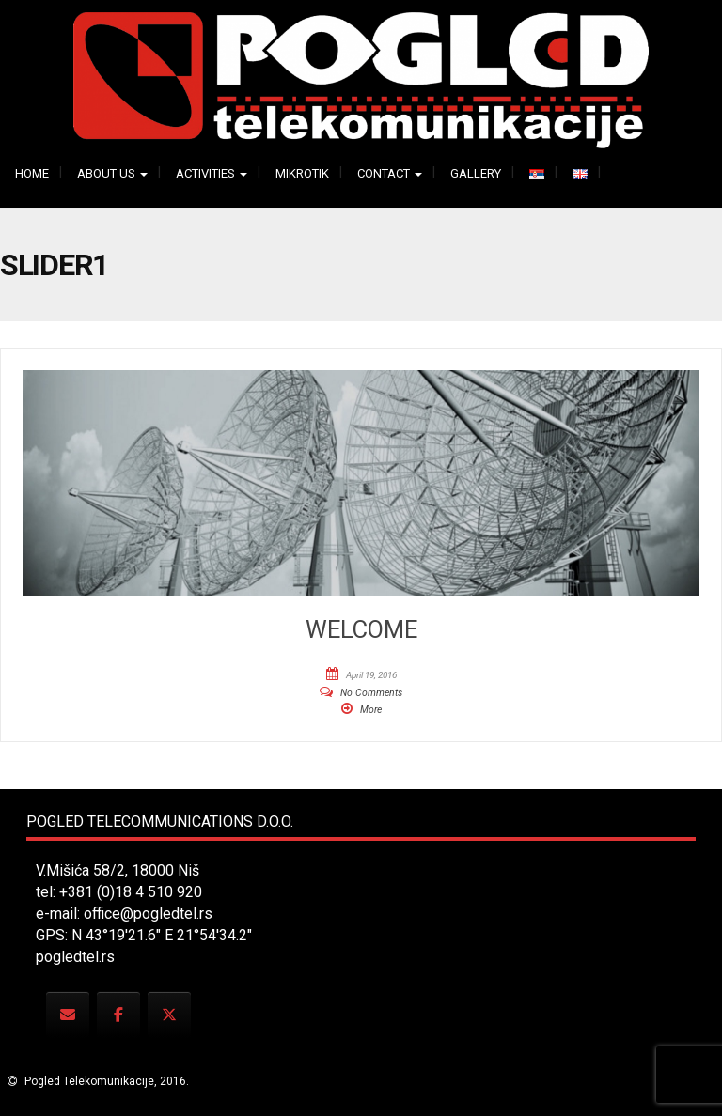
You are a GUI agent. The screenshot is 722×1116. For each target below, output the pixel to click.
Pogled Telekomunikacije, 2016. (105, 1081)
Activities (211, 173)
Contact (389, 173)
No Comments (371, 693)
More (371, 710)
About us (112, 173)
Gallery (475, 173)
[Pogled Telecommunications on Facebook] (118, 1015)
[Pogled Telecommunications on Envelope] (67, 1015)
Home (32, 173)
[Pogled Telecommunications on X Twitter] (169, 1015)
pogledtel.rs (75, 957)
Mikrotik (302, 173)
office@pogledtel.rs (148, 913)
